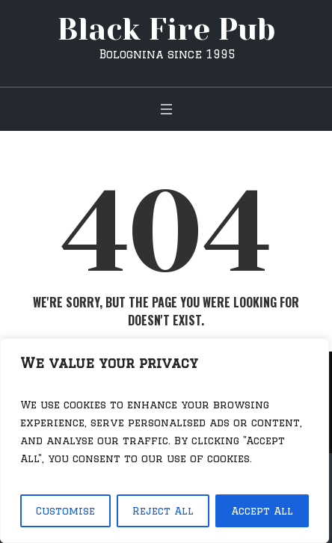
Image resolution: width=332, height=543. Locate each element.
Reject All (163, 511)
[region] (164, 440)
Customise (65, 511)
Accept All (262, 511)
